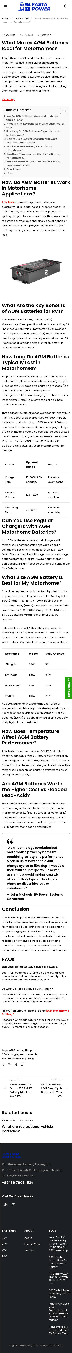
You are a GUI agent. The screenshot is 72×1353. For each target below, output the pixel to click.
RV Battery (22, 18)
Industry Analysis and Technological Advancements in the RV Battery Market (59, 1312)
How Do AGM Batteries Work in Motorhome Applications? (32, 118)
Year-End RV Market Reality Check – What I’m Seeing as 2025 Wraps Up (58, 1243)
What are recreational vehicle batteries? (27, 1129)
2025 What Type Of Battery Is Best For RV (59, 1293)
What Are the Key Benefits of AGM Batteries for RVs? (35, 125)
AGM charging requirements (19, 1054)
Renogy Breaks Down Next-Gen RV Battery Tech (59, 1330)
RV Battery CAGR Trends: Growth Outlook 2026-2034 (59, 1278)
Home (6, 18)
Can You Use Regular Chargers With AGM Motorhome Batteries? (32, 140)
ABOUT (29, 1231)
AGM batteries (11, 202)
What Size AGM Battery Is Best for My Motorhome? (29, 148)
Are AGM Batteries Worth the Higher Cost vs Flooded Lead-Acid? (34, 163)
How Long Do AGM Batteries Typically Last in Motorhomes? (33, 133)
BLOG (53, 1231)
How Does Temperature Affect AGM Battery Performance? (34, 156)
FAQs (10, 173)
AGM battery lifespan (22, 1050)
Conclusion (14, 169)
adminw (46, 34)
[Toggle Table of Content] (61, 111)
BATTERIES (9, 1231)
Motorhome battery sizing (18, 1058)
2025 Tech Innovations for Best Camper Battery (58, 1262)
